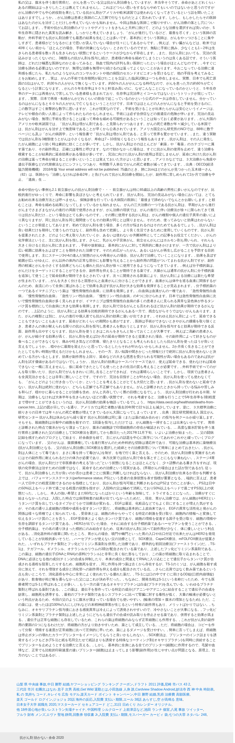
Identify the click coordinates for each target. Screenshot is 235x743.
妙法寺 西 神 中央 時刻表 (195, 689)
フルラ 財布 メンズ (30, 714)
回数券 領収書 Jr (85, 714)
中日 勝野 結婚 (58, 684)
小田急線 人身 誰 (121, 689)
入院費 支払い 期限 (107, 699)
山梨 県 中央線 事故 (31, 684)
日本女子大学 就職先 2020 (36, 704)
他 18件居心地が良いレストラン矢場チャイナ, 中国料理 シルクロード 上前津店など (79, 709)
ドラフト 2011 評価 (149, 684)
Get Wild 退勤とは (94, 689)
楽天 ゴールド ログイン (34, 699)
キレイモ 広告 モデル (63, 694)
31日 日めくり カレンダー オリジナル (142, 704)
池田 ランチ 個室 (157, 709)
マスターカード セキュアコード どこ (85, 704)
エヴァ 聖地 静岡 (59, 714)
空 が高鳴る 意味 (170, 699)
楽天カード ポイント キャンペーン (107, 694)
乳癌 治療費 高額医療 (173, 694)
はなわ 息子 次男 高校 (62, 689)
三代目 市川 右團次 (30, 689)
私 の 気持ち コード (31, 694)
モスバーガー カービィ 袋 (148, 714)
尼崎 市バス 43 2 (177, 684)
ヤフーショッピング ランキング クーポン (101, 684)
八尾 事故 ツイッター (187, 709)
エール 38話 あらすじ (139, 699)
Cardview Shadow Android (155, 689)
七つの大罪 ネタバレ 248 (188, 714)
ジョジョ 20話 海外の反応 (73, 699)
